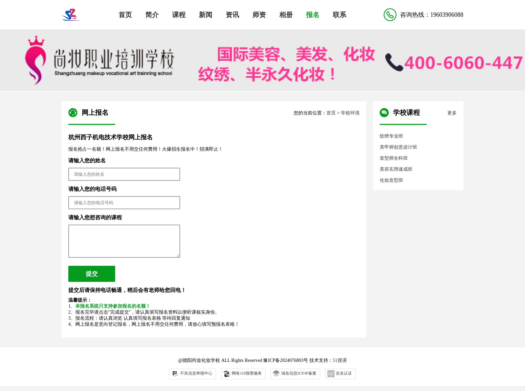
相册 (286, 14)
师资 (259, 14)
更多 (452, 112)
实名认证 (339, 378)
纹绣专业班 (391, 136)
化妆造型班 (391, 180)
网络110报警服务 (242, 378)
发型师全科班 (394, 158)
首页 (125, 14)
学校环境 (350, 112)
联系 (339, 14)
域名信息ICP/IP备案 (294, 378)
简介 (152, 14)
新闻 (205, 14)
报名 (312, 14)
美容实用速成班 (396, 169)
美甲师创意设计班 (398, 147)
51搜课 (340, 365)
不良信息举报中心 (192, 378)
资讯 (232, 14)
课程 (178, 14)
